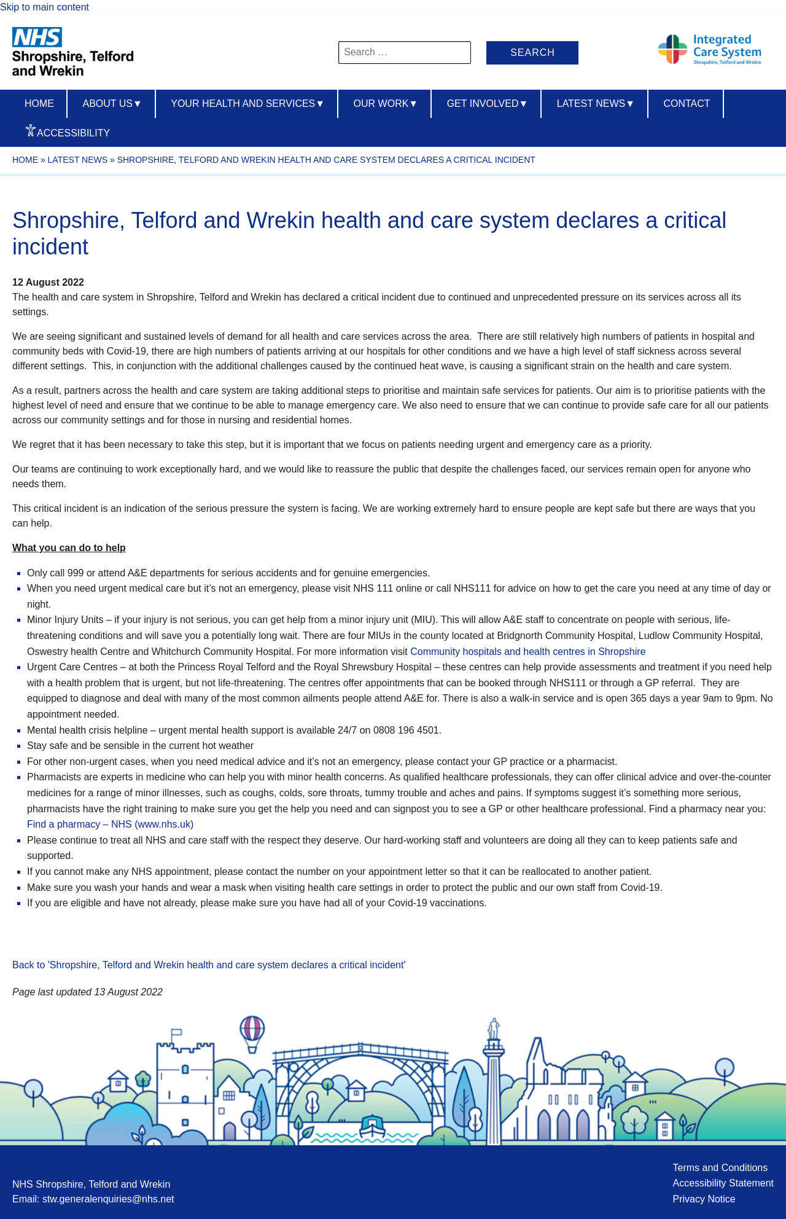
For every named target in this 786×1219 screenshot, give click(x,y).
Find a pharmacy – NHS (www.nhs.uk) (110, 824)
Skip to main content (44, 7)
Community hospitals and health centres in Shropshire (527, 651)
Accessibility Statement (723, 1183)
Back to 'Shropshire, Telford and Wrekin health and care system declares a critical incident (207, 965)
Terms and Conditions (720, 1167)
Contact (686, 103)
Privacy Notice (703, 1199)
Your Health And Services (248, 103)
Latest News (596, 103)
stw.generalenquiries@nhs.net (108, 1199)
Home (39, 103)
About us (112, 103)
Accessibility (73, 133)
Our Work (386, 103)
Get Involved (488, 103)
